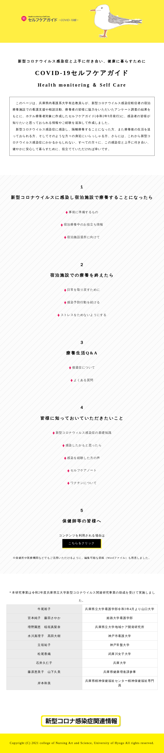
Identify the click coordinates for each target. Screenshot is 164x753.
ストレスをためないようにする (82, 315)
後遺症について (82, 367)
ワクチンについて (82, 483)
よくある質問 (81, 380)
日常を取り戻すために (82, 289)
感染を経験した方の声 (82, 458)
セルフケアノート (82, 470)
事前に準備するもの (82, 212)
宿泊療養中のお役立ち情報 (82, 224)
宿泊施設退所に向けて (82, 237)
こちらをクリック (81, 543)
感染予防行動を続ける (82, 302)
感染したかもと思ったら (82, 445)
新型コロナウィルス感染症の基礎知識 (82, 432)
